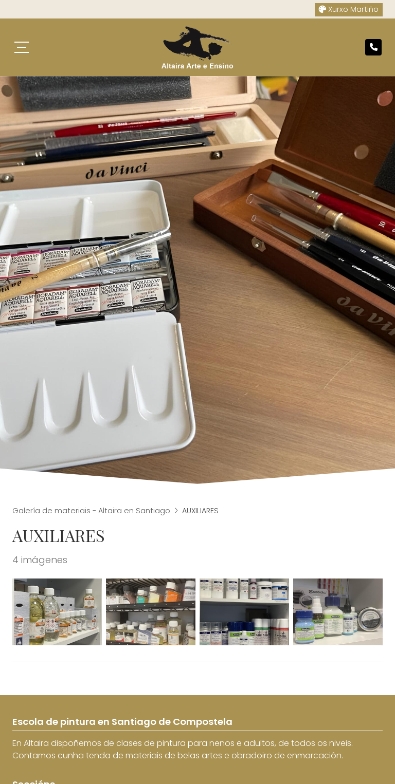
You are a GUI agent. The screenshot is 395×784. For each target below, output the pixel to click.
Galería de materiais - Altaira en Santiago (91, 511)
